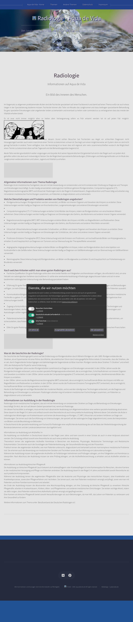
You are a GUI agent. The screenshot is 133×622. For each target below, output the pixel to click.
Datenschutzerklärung (82, 302)
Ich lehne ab (33, 330)
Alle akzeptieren (97, 330)
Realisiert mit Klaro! (98, 334)
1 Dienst (40, 311)
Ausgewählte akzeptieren (64, 330)
